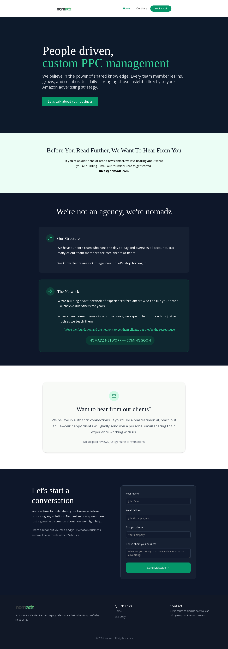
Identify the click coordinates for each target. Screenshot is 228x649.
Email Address (134, 510)
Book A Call (160, 8)
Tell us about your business (141, 544)
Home (126, 8)
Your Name (132, 493)
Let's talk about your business (70, 101)
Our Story (141, 8)
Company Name (135, 527)
